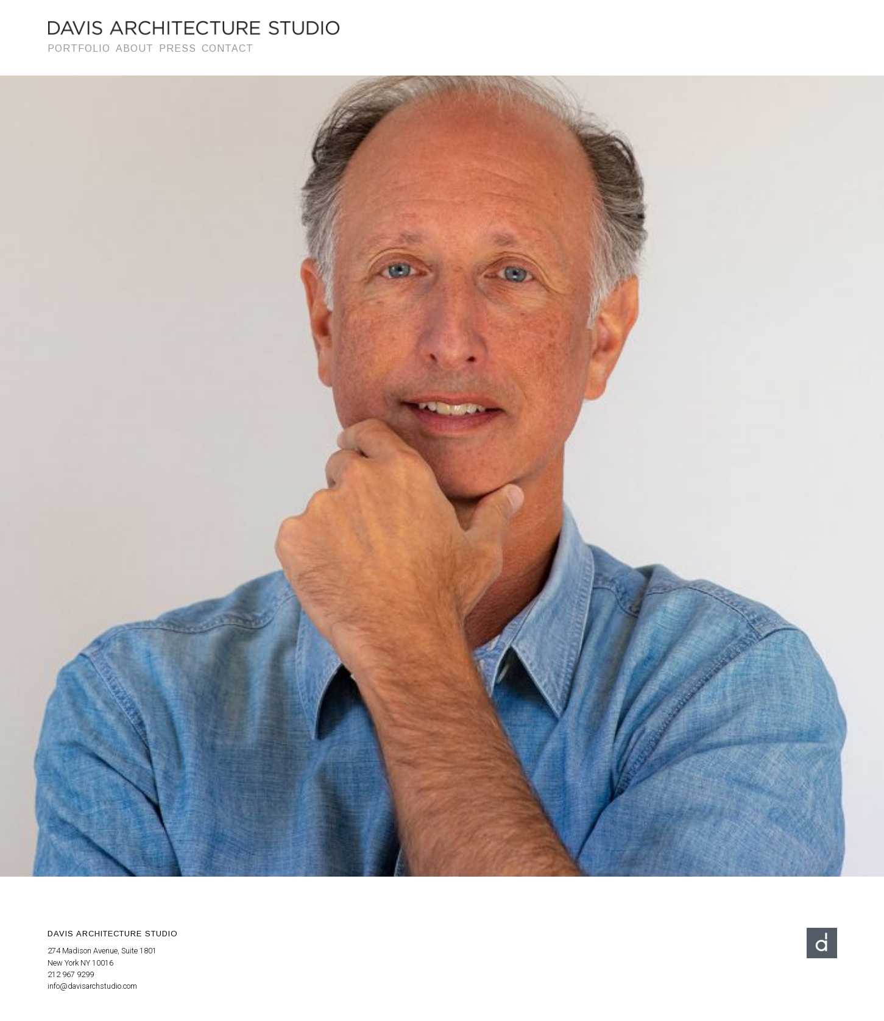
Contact (227, 48)
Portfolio (79, 48)
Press (177, 48)
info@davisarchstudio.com (92, 986)
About (135, 48)
